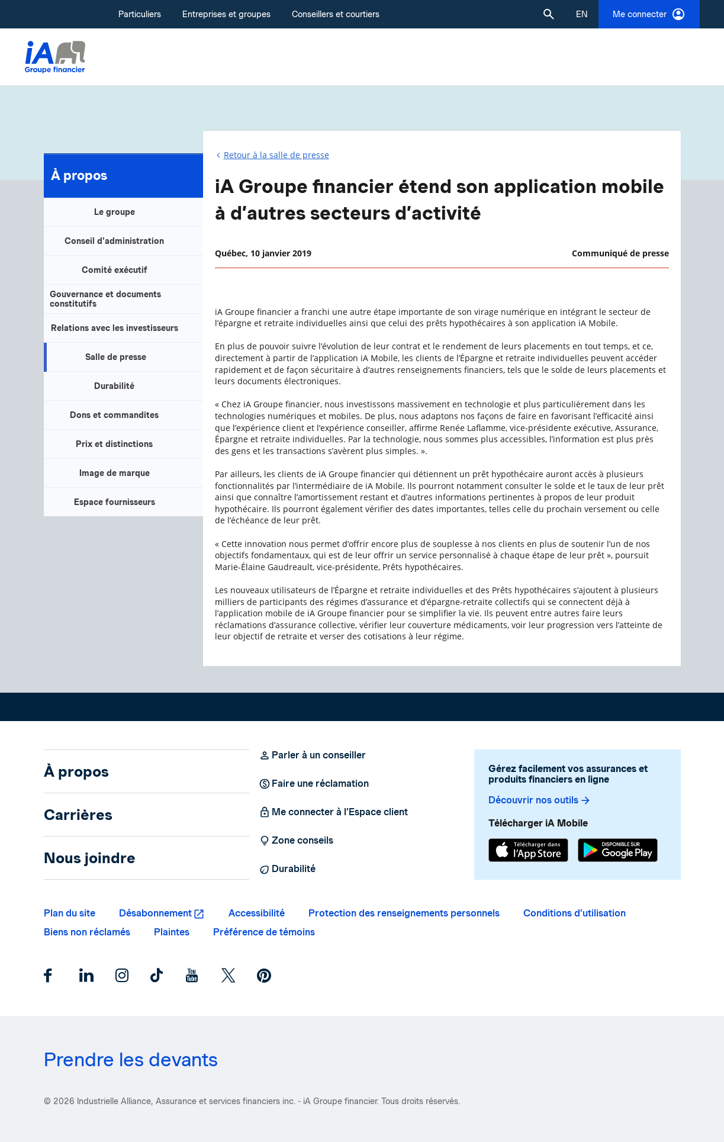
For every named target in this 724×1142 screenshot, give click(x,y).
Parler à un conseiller (312, 755)
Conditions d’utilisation (574, 913)
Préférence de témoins (264, 932)
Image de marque (114, 473)
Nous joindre (90, 858)
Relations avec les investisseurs (114, 328)
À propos (79, 175)
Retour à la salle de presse (276, 154)
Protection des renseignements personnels (404, 913)
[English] (581, 14)
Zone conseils (296, 841)
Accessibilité (257, 913)
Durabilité (114, 386)
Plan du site (69, 913)
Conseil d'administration (114, 241)
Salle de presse (115, 357)
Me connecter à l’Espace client (333, 812)
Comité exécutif (114, 270)
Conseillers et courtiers (335, 14)
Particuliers (139, 14)
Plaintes (171, 932)
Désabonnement (155, 913)
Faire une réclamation (314, 784)
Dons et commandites (114, 415)
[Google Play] (618, 851)
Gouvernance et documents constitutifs (105, 298)
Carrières (78, 814)
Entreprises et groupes (226, 14)
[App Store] (528, 851)
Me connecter (649, 14)
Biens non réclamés (87, 932)
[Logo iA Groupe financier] (55, 57)
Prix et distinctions (114, 444)
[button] (548, 14)
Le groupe (114, 212)
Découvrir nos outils (539, 800)
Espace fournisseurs (114, 502)
